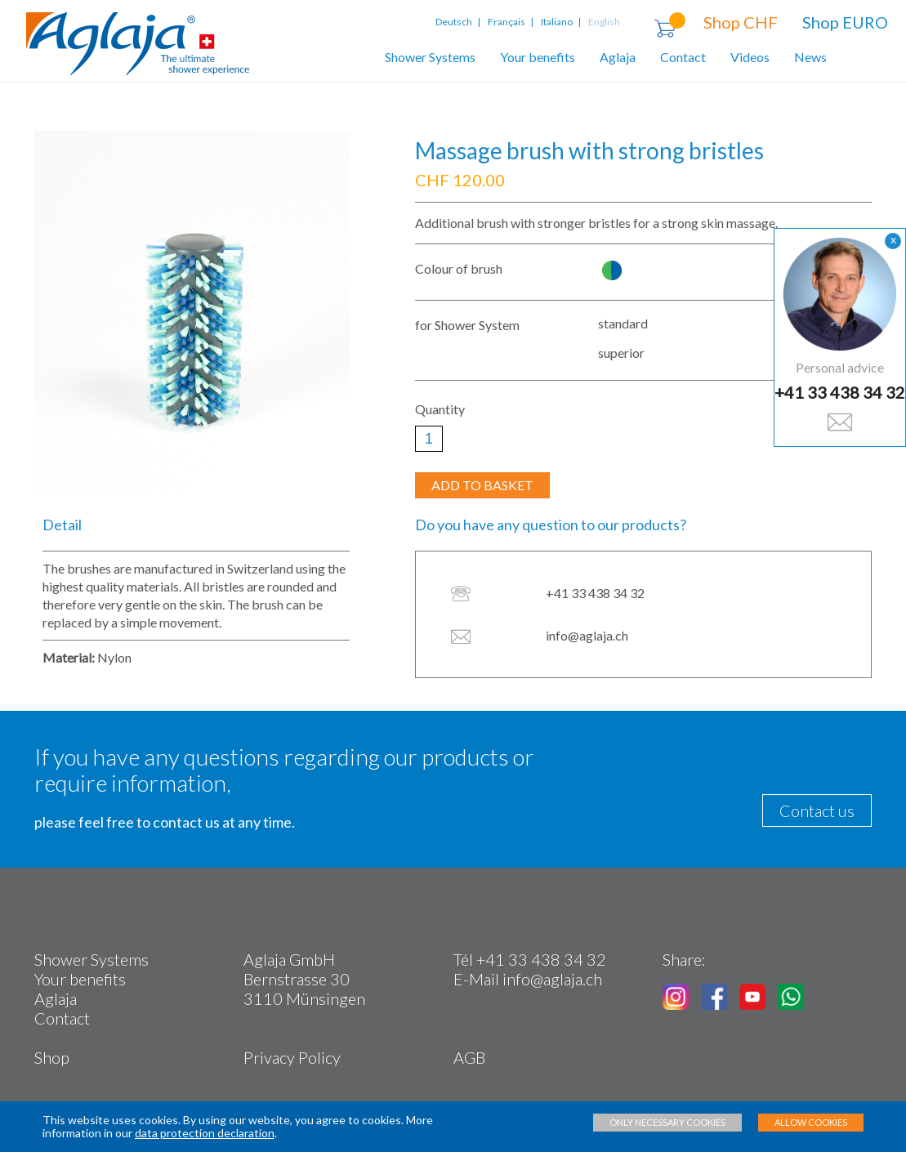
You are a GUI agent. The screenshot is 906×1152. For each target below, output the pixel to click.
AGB (469, 1057)
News (810, 57)
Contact (683, 57)
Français (506, 22)
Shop (51, 1057)
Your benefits (537, 57)
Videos (750, 57)
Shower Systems (430, 57)
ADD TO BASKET (482, 485)
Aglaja (618, 57)
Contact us (817, 810)
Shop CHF (740, 22)
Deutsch (455, 22)
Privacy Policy (292, 1057)
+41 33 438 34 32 (839, 392)
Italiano (557, 22)
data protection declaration (204, 1133)
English (604, 22)
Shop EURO (845, 22)
